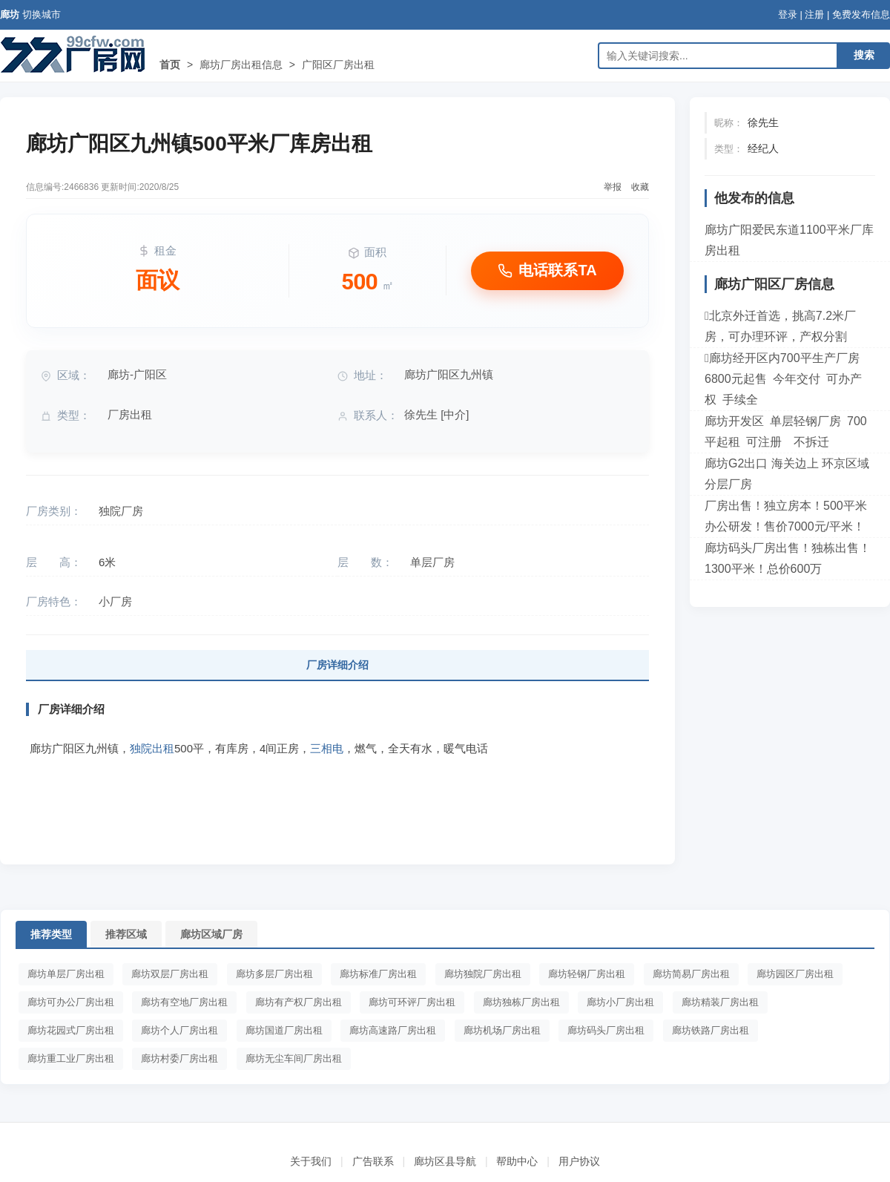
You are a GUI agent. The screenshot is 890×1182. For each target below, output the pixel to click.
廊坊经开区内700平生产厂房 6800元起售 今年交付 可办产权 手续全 (785, 379)
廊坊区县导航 (445, 1161)
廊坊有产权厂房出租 (298, 1002)
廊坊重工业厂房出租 (70, 1058)
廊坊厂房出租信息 (241, 64)
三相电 (326, 748)
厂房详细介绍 (337, 665)
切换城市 (41, 14)
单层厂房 (432, 562)
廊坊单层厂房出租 (66, 973)
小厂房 (115, 601)
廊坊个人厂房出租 (179, 1030)
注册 (814, 14)
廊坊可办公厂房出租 (70, 1002)
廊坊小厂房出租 (620, 1002)
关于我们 (311, 1161)
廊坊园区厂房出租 (795, 973)
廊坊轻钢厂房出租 (586, 973)
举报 (613, 187)
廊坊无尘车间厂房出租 (293, 1058)
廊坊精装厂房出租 (720, 1002)
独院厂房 (121, 511)
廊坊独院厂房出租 (482, 973)
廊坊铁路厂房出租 (710, 1030)
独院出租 (152, 748)
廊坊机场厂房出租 (502, 1030)
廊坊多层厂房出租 (274, 973)
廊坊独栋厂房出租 (521, 1002)
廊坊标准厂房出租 (378, 973)
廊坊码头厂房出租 (606, 1030)
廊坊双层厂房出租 (169, 973)
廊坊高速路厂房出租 (392, 1030)
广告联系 (373, 1161)
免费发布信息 (861, 14)
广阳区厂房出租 (338, 64)
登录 (787, 14)
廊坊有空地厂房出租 (184, 1002)
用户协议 (579, 1161)
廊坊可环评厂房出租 (412, 1002)
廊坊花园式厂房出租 (70, 1030)
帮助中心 (517, 1161)
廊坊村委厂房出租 (179, 1058)
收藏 (640, 187)
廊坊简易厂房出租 (691, 973)
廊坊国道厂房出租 (284, 1030)
